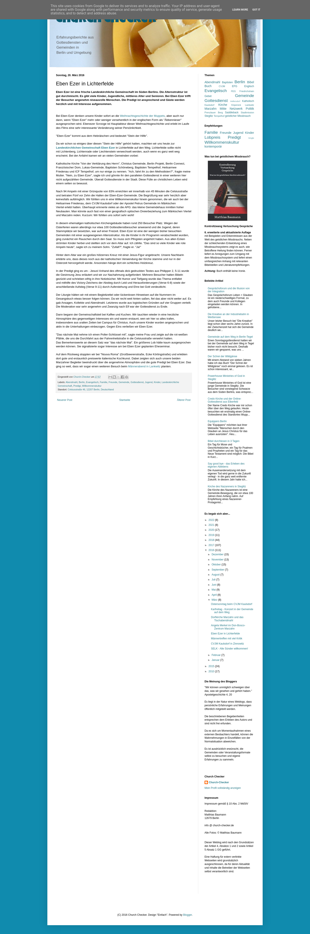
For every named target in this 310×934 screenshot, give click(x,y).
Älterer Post (184, 400)
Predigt (77, 386)
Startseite (124, 400)
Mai (214, 589)
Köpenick (236, 105)
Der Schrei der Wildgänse (222, 356)
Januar (216, 660)
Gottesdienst (137, 382)
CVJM (222, 86)
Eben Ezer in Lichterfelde (225, 633)
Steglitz (209, 115)
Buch (208, 86)
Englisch (249, 86)
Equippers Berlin (217, 421)
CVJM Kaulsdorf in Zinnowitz (227, 643)
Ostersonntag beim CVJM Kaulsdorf (231, 604)
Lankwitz (249, 105)
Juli (214, 579)
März (215, 599)
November (218, 559)
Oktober (217, 564)
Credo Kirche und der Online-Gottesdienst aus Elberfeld (224, 400)
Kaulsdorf (209, 105)
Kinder (157, 382)
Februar (216, 655)
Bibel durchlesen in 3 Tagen (223, 441)
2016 (212, 550)
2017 (212, 545)
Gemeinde (124, 382)
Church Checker (106, 19)
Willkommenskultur (92, 386)
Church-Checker (219, 782)
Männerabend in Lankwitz (144, 366)
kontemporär (213, 146)
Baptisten (227, 82)
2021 (212, 524)
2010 (212, 671)
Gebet (208, 96)
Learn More (240, 9)
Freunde (112, 382)
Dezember (218, 554)
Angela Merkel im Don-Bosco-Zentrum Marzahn (228, 627)
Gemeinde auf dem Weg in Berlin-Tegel (230, 336)
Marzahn (211, 108)
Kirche (222, 104)
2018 (212, 540)
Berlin (82, 382)
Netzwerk (236, 108)
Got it (256, 9)
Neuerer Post (64, 400)
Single (251, 138)
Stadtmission (247, 112)
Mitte (223, 108)
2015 (212, 666)
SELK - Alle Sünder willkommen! (229, 648)
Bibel (250, 82)
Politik (250, 108)
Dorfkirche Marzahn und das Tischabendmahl (227, 619)
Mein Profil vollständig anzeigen (223, 787)
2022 (212, 520)
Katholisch (248, 101)
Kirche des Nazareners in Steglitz (227, 486)
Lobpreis (212, 137)
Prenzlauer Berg (214, 112)
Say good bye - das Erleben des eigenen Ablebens (226, 465)
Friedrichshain (246, 91)
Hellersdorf (235, 101)
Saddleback (232, 112)
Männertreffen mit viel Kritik (226, 638)
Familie (103, 382)
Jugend (148, 382)
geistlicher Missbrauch (238, 115)
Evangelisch (92, 382)
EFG (234, 86)
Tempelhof (219, 116)
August (216, 574)
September (218, 569)
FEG (233, 91)
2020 (212, 529)
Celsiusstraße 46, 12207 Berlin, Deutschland (91, 389)
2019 (212, 535)
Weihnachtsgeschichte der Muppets (142, 115)
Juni (214, 584)
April (214, 594)
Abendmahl (72, 382)
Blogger (187, 914)
